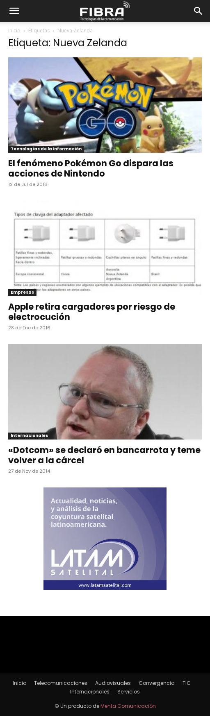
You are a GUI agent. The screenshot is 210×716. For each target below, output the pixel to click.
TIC (187, 683)
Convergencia (157, 683)
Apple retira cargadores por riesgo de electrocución (91, 312)
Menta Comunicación (128, 705)
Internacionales (29, 436)
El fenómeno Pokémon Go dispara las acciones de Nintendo (90, 168)
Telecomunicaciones (60, 683)
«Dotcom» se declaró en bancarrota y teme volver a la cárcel (104, 455)
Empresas (22, 292)
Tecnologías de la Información (46, 149)
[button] (14, 11)
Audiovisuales (113, 683)
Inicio (14, 30)
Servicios (128, 691)
